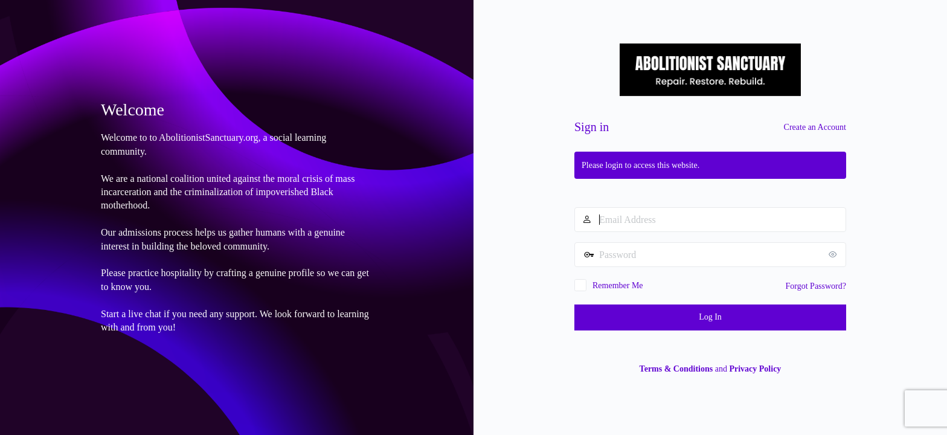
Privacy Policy (755, 368)
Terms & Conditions (676, 368)
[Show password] (834, 254)
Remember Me (617, 285)
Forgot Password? (816, 286)
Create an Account (815, 127)
